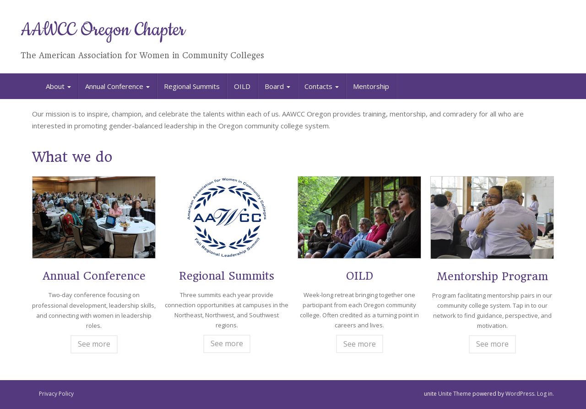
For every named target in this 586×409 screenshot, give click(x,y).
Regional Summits (192, 86)
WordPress (519, 394)
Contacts (321, 86)
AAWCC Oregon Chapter (103, 30)
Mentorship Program (492, 276)
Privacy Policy (56, 394)
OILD (242, 86)
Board (277, 86)
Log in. (545, 394)
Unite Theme (454, 394)
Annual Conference (117, 86)
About (58, 86)
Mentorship (371, 86)
